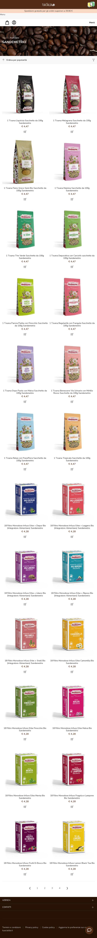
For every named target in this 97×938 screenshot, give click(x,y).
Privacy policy (32, 927)
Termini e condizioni (11, 927)
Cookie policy (48, 927)
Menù (92, 22)
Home (4, 38)
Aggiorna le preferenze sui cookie (74, 927)
